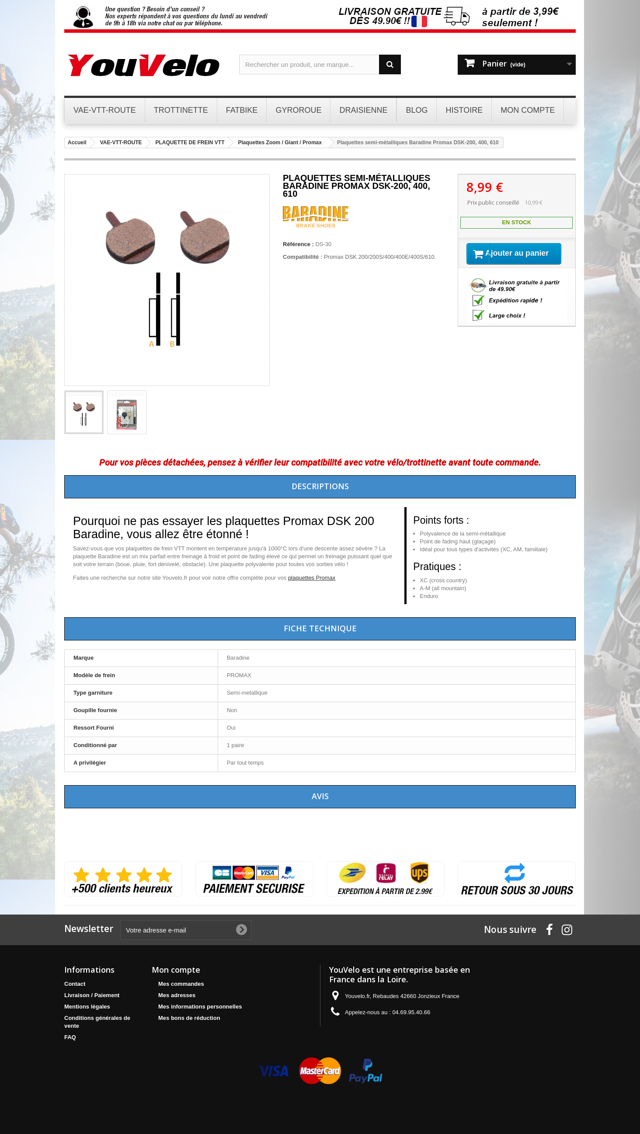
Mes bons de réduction (189, 1018)
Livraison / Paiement (91, 995)
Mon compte (176, 969)
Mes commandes (181, 984)
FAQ (70, 1037)
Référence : (298, 244)
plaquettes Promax (311, 577)
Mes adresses (176, 995)
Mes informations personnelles (200, 1006)
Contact (74, 984)
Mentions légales (87, 1006)
